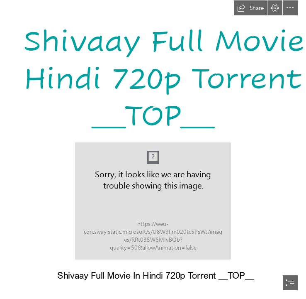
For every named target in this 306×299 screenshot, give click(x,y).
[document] (153, 149)
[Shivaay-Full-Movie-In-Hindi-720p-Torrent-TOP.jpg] (153, 201)
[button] (250, 7)
